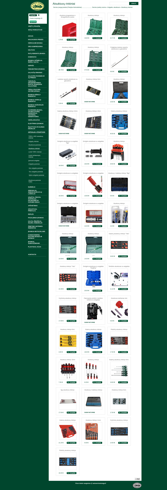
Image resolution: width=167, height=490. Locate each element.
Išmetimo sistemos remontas (35, 227)
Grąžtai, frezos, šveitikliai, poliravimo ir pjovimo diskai (34, 199)
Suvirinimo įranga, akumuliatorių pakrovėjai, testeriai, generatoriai (35, 113)
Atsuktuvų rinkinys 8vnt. (93, 79)
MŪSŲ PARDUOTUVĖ (35, 30)
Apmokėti (33, 22)
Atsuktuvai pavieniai (34, 145)
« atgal (137, 479)
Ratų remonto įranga (36, 53)
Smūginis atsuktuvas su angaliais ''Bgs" (67, 142)
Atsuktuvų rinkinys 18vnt (67, 360)
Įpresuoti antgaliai (33, 160)
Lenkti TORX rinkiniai (34, 152)
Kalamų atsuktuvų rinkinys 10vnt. (67, 111)
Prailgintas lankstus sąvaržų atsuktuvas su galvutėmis (119, 48)
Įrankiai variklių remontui (34, 100)
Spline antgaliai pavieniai (36, 175)
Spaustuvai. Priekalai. (32, 210)
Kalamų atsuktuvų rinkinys (119, 111)
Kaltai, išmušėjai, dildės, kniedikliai (35, 222)
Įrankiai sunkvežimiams (34, 242)
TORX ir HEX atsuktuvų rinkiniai (35, 137)
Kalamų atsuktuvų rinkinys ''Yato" (119, 234)
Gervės (31, 65)
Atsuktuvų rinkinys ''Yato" (67, 266)
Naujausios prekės (35, 39)
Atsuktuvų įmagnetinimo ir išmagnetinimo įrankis (67, 16)
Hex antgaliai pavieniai (36, 168)
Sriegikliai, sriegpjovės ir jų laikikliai (35, 192)
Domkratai (32, 57)
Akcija (30, 36)
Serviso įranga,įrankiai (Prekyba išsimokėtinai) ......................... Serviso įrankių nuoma (79, 7)
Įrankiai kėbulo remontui (34, 95)
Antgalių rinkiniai (33, 141)
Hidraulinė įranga (35, 43)
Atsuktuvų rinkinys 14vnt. (93, 111)
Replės (31, 214)
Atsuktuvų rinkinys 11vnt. (93, 420)
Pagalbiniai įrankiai (36, 218)
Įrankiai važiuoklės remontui (35, 105)
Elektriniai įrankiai (35, 123)
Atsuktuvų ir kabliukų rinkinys (93, 390)
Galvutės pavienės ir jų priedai (36, 77)
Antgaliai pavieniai (34, 164)
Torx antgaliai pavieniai (36, 172)
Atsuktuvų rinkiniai (34, 148)
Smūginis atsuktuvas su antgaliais (93, 141)
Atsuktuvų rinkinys (93, 15)
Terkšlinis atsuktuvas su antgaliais (119, 266)
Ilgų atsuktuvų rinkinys (67, 390)
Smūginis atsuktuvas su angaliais (93, 173)
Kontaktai (32, 254)
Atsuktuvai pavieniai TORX (34, 181)
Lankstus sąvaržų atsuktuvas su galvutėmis (67, 80)
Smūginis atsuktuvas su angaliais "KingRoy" (93, 267)
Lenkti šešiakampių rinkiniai (34, 156)
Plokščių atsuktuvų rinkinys (119, 329)
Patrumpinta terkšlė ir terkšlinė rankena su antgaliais (93, 299)
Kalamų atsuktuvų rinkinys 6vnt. (119, 360)
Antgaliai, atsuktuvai (36, 132)
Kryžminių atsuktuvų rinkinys (67, 298)
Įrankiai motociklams (36, 231)
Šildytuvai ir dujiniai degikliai (36, 127)
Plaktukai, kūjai (34, 247)
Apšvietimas (32, 205)
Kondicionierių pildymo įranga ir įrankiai (35, 236)
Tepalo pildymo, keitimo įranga (34, 90)
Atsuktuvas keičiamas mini (119, 298)
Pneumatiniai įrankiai (36, 69)
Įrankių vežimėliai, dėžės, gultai (35, 61)
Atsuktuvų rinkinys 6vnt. (67, 329)
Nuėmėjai (31, 187)
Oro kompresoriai (35, 46)
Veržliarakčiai (34, 120)
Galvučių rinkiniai (35, 72)
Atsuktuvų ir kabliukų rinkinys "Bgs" (119, 173)
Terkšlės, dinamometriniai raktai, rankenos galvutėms (35, 83)
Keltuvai (31, 50)
